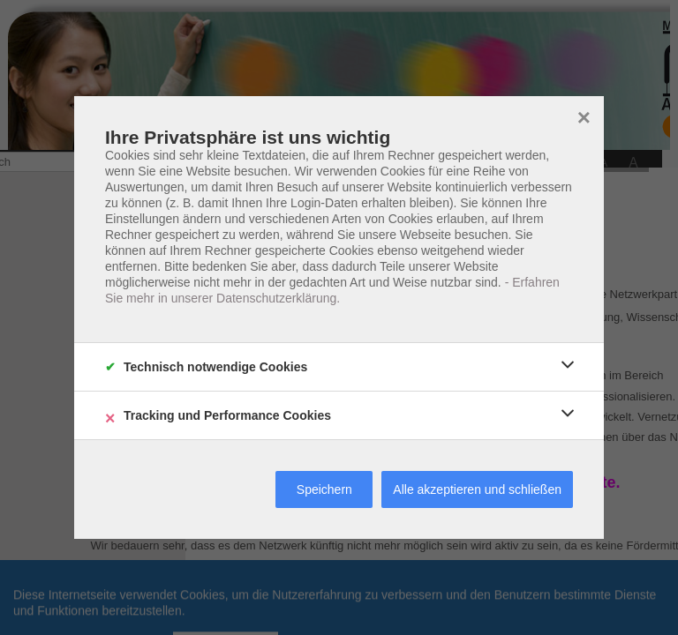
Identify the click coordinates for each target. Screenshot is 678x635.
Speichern (324, 489)
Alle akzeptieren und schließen (477, 489)
